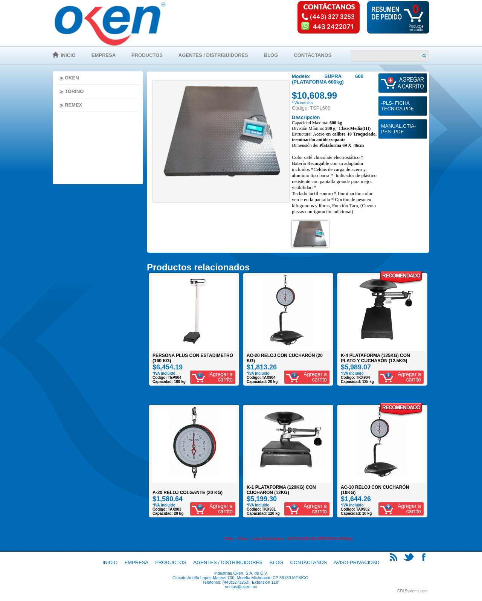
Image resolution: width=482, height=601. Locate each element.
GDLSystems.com (412, 591)
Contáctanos (312, 55)
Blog (271, 55)
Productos (147, 55)
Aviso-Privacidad (357, 562)
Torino (74, 91)
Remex (73, 105)
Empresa (104, 55)
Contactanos (308, 562)
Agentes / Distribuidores (213, 55)
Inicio (68, 55)
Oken (72, 78)
